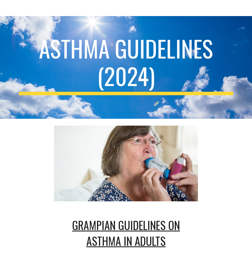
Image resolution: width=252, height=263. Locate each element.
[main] (126, 67)
